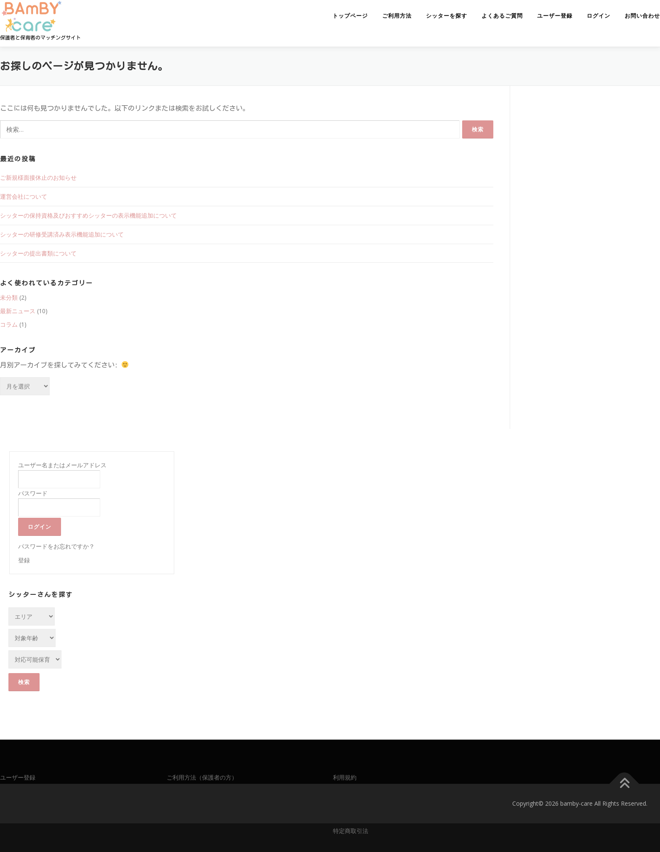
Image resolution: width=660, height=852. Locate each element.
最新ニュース (17, 311)
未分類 (9, 297)
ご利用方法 (397, 16)
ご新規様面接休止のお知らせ (38, 177)
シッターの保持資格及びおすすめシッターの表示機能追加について (88, 215)
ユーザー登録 (554, 16)
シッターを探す (446, 16)
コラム (9, 324)
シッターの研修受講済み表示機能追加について (62, 234)
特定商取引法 (350, 831)
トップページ (350, 16)
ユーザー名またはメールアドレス (62, 465)
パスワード (33, 493)
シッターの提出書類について (38, 253)
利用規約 (345, 777)
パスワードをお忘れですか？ (56, 546)
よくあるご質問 (502, 16)
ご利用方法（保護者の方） (202, 777)
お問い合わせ (642, 16)
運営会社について (23, 196)
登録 (24, 560)
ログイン (598, 16)
